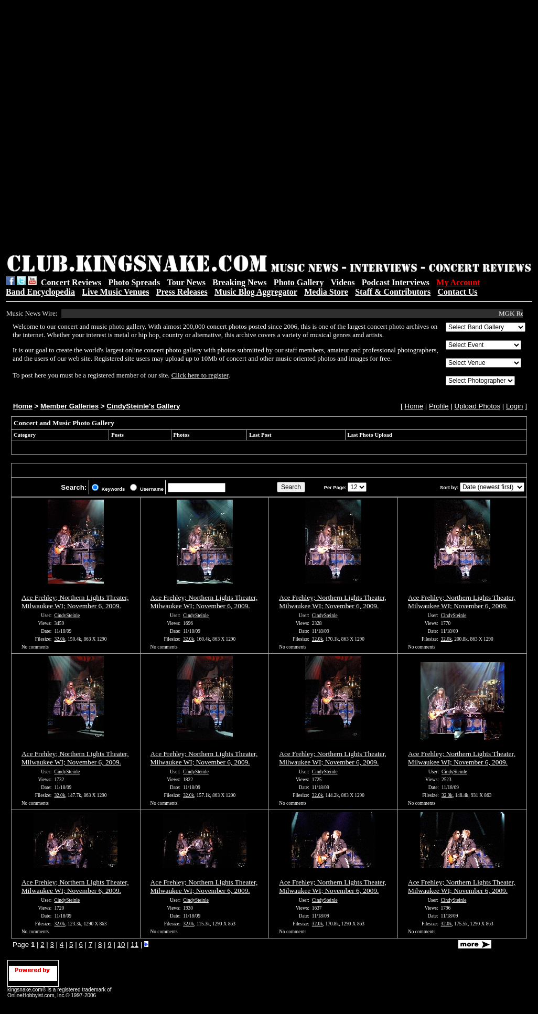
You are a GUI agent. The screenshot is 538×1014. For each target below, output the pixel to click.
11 (134, 944)
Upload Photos (477, 406)
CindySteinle (67, 615)
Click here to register (200, 375)
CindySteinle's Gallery (143, 406)
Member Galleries (69, 406)
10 (121, 944)
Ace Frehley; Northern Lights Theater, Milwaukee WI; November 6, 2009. (75, 602)
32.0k (59, 639)
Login (514, 406)
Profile (439, 406)
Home (23, 406)
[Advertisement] (125, 128)
